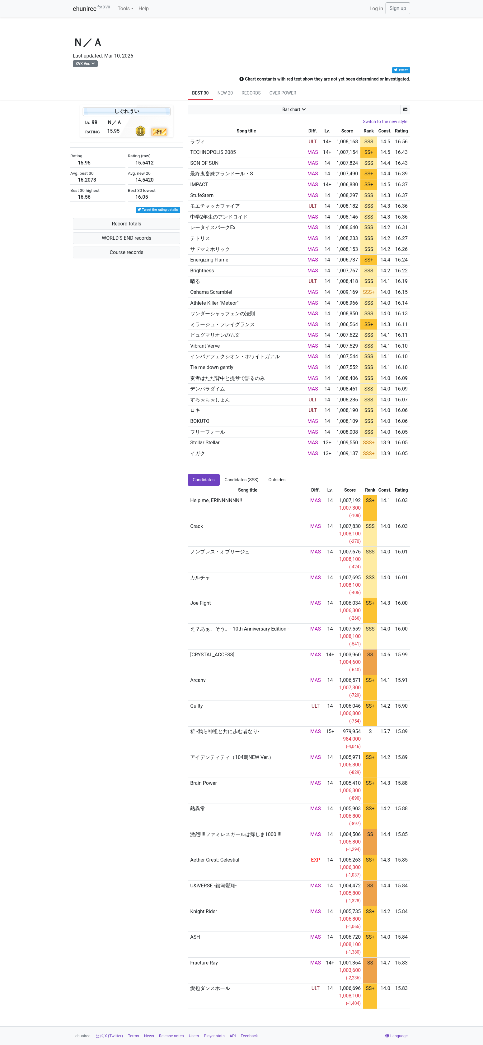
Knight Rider (203, 911)
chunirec (91, 8)
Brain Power (203, 783)
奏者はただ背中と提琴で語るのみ (227, 378)
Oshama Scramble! (211, 292)
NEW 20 (225, 92)
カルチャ (200, 577)
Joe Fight (200, 603)
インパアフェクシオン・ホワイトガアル (235, 356)
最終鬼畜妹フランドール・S (221, 174)
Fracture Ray (204, 963)
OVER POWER (283, 92)
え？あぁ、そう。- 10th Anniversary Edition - (239, 629)
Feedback (249, 1035)
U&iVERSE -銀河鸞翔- (213, 886)
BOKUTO (199, 421)
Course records (126, 252)
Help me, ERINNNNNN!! (216, 500)
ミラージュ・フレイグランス (222, 324)
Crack (196, 526)
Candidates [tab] (204, 479)
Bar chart (291, 109)
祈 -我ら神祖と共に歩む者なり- (224, 731)
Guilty (196, 706)
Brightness (202, 271)
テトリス (200, 238)
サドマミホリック (210, 249)
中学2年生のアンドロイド (219, 217)
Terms (133, 1035)
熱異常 (197, 808)
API (233, 1035)
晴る (195, 281)
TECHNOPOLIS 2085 (213, 152)
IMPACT (199, 184)
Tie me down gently (211, 367)
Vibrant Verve (205, 346)
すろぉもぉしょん (210, 400)
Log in (376, 9)
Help (143, 9)
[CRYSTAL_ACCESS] (212, 655)
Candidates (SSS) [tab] (242, 479)
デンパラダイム (207, 389)
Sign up (398, 8)
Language (396, 1035)
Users (194, 1035)
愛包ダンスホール (210, 988)
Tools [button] (124, 9)
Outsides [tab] (276, 479)
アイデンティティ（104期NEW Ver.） (232, 757)
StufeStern (201, 195)
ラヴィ (197, 142)
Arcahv (197, 680)
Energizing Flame (209, 260)
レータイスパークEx (212, 227)
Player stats (214, 1035)
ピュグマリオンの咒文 (215, 335)
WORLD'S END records (126, 238)
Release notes (171, 1035)
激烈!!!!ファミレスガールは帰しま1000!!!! (235, 834)
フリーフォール (207, 432)
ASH (195, 937)
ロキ (195, 410)
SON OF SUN (204, 163)
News (149, 1035)
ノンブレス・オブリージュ (220, 552)
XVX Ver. (83, 64)
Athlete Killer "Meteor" (214, 303)
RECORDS (251, 92)
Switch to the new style (385, 121)
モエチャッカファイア (215, 206)
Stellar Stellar (204, 443)
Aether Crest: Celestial (214, 860)
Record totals (126, 224)
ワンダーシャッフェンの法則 (222, 314)
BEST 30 (200, 92)
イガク (197, 453)
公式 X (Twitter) (109, 1035)
